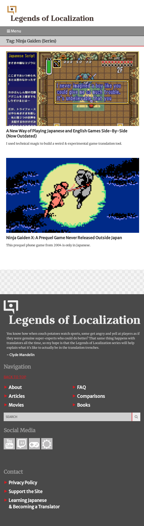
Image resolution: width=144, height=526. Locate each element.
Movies (16, 405)
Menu (14, 31)
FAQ (81, 387)
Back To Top (15, 377)
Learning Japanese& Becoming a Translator (34, 504)
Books (83, 405)
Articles (17, 396)
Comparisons (91, 396)
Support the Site (25, 491)
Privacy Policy (23, 482)
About (15, 387)
